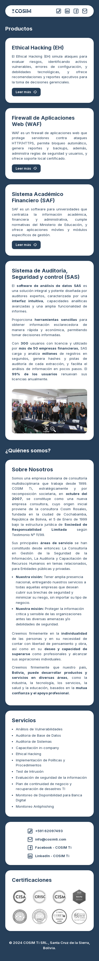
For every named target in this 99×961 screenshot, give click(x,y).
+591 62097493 (45, 831)
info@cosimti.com (47, 839)
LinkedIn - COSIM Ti (48, 856)
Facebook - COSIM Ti (50, 847)
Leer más (26, 92)
